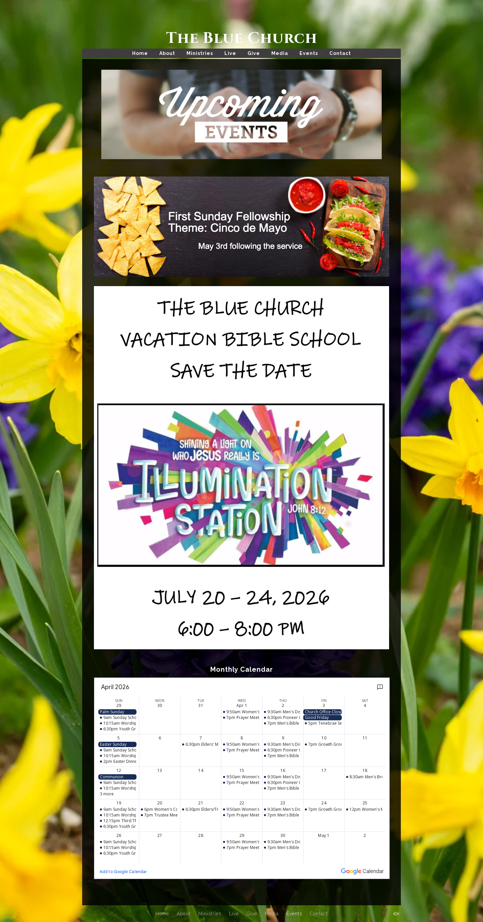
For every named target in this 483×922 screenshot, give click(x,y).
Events (309, 53)
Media (279, 53)
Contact (340, 53)
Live (230, 53)
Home (140, 53)
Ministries (199, 53)
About (167, 53)
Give (254, 53)
